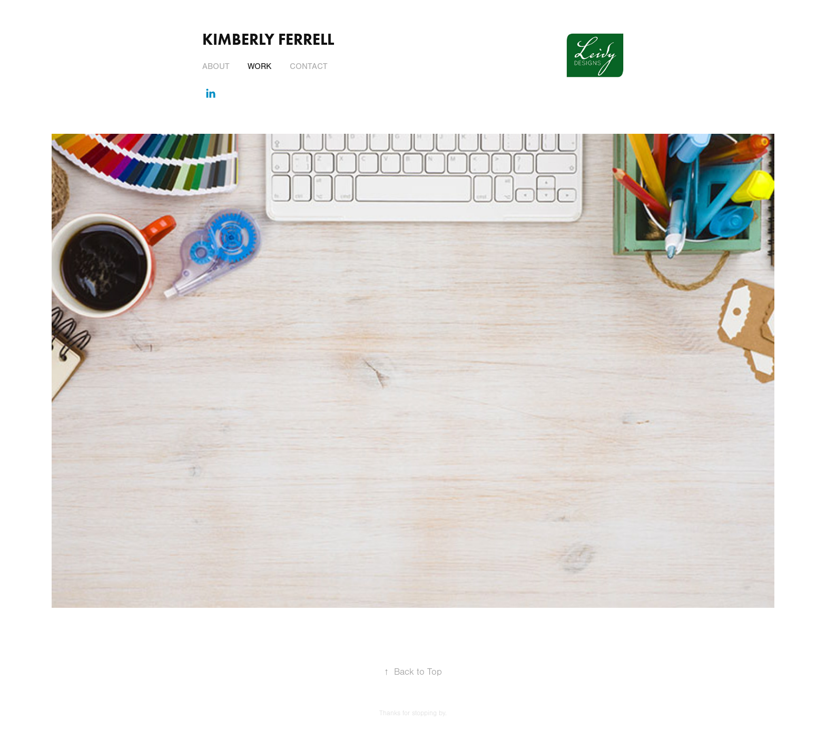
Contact (309, 66)
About (216, 66)
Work (259, 66)
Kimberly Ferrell (268, 39)
